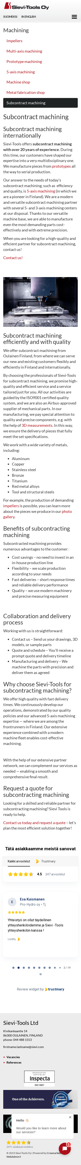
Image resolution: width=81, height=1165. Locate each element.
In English (28, 16)
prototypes (61, 166)
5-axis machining (20, 71)
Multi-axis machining (24, 51)
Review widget (28, 989)
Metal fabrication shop (25, 92)
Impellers (14, 40)
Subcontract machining (25, 102)
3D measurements (37, 425)
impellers (11, 505)
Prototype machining (24, 61)
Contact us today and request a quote (34, 822)
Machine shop (18, 82)
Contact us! (13, 257)
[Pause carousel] (40, 974)
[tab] (13, 967)
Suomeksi (10, 16)
